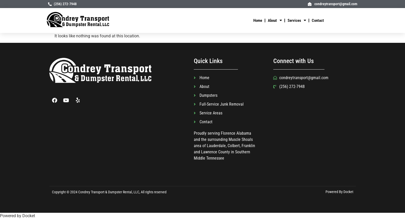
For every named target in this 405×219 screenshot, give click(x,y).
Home (257, 20)
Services (297, 20)
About (275, 20)
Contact (318, 20)
